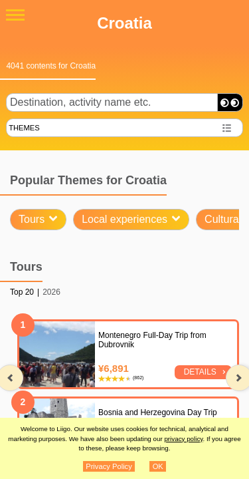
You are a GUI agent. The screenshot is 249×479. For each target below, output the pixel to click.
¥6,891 (113, 368)
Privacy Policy (109, 466)
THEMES (24, 128)
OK (158, 466)
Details (200, 372)
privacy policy (183, 438)
